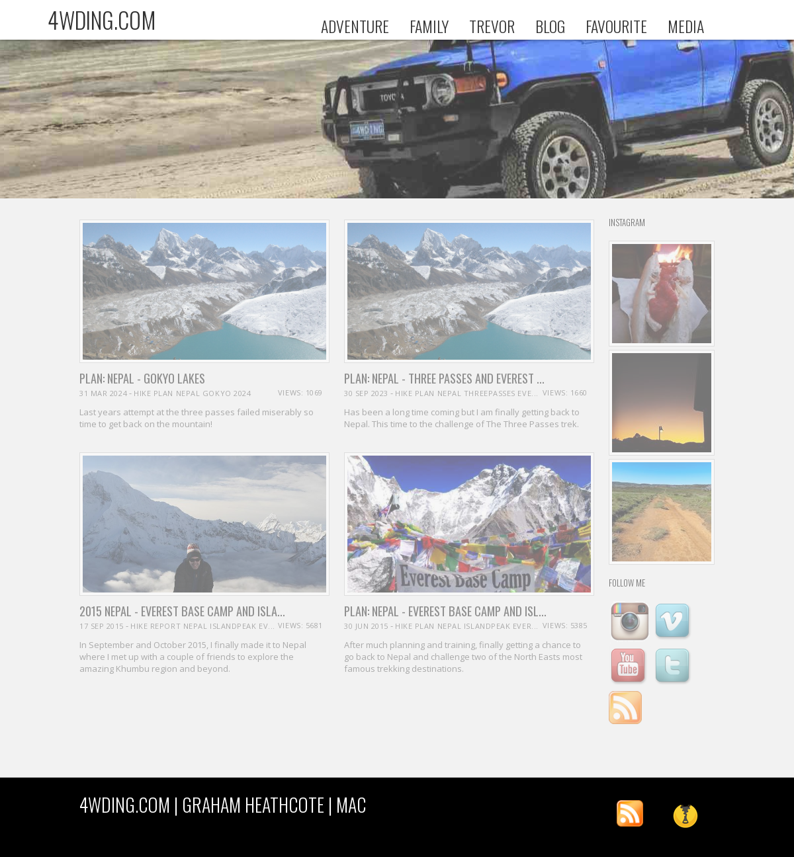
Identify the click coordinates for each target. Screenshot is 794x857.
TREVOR (492, 26)
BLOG (550, 26)
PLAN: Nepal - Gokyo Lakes (142, 378)
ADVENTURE (355, 26)
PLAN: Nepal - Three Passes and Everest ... (444, 378)
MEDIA (686, 26)
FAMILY (429, 26)
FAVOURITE (616, 26)
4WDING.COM (102, 20)
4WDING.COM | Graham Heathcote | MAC (222, 804)
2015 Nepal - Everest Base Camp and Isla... (182, 611)
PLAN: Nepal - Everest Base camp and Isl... (445, 611)
